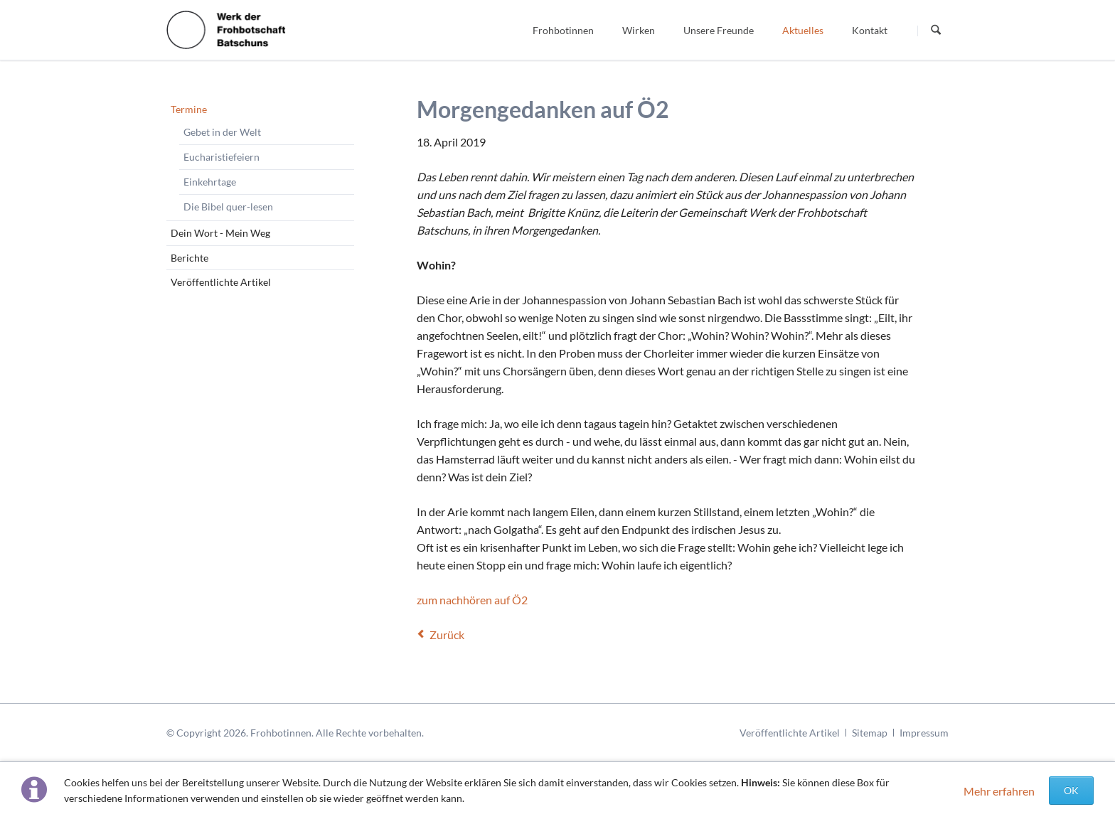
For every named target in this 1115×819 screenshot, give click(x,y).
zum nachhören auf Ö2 (472, 599)
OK (1071, 790)
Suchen (935, 30)
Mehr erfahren (999, 791)
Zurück (447, 634)
